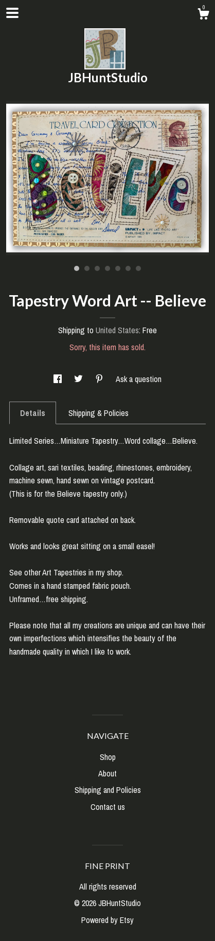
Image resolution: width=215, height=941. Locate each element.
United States (117, 330)
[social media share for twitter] (79, 379)
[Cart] (203, 15)
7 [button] (138, 268)
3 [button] (97, 268)
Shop (108, 757)
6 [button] (128, 268)
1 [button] (76, 268)
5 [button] (117, 268)
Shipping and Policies (108, 789)
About (107, 773)
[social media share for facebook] (58, 379)
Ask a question (139, 379)
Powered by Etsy (107, 920)
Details (32, 413)
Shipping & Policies (98, 413)
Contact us (108, 806)
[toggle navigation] (12, 13)
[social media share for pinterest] (100, 379)
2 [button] (86, 268)
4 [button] (107, 268)
